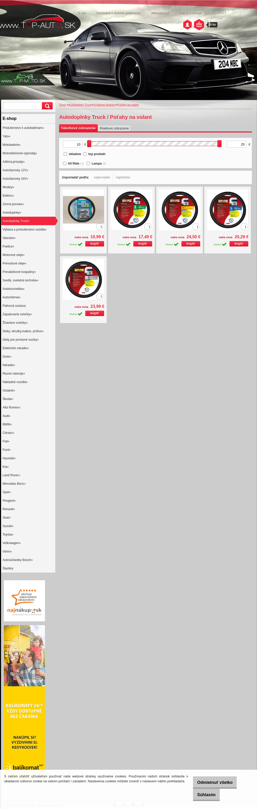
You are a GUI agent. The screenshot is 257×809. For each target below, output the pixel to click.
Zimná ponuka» (13, 204)
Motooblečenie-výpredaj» (20, 153)
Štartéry (8, 568)
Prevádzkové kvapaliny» (19, 272)
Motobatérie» (12, 145)
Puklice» (8, 246)
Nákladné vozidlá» (15, 382)
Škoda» (8, 399)
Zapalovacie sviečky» (17, 314)
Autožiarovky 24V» (15, 178)
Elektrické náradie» (16, 348)
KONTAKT (219, 13)
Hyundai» (9, 458)
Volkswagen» (12, 543)
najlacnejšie (102, 177)
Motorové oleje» (13, 255)
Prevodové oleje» (14, 263)
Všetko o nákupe (190, 13)
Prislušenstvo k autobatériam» (23, 128)
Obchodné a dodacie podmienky (118, 13)
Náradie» (9, 365)
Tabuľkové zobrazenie (78, 128)
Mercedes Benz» (14, 484)
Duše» (7, 356)
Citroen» (8, 433)
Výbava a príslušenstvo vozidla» (25, 229)
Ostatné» (9, 390)
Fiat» (6, 441)
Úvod (62, 104)
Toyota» (8, 534)
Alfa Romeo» (11, 407)
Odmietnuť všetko (210, 782)
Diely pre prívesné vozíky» (21, 339)
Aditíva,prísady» (14, 162)
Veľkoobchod (159, 13)
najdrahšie (123, 177)
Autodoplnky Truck (80, 104)
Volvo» (7, 551)
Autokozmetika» (13, 289)
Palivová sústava (14, 306)
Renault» (9, 509)
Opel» (7, 492)
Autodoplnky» (12, 212)
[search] (46, 106)
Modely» (8, 187)
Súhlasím (202, 795)
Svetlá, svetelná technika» (20, 280)
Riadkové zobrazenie (114, 128)
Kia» (6, 467)
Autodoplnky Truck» (16, 221)
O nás (81, 13)
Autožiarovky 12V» (15, 170)
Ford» (7, 450)
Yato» (6, 136)
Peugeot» (9, 500)
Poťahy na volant (128, 104)
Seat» (7, 517)
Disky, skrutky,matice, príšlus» (23, 331)
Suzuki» (8, 526)
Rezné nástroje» (14, 373)
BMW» (7, 424)
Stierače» (9, 238)
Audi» (7, 416)
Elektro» (8, 195)
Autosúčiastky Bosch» (18, 560)
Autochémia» (12, 297)
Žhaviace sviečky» (15, 323)
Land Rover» (11, 475)
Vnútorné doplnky (105, 104)
